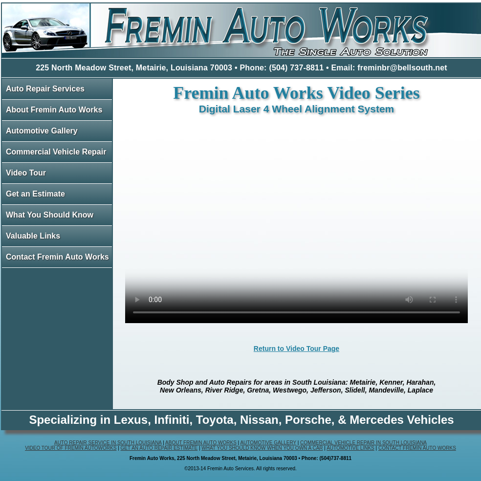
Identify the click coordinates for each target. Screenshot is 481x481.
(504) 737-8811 (296, 68)
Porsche (308, 419)
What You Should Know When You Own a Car (262, 448)
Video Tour (26, 173)
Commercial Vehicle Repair (56, 152)
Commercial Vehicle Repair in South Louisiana (363, 442)
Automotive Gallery (42, 131)
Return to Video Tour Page (296, 348)
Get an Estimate (35, 194)
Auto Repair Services (45, 89)
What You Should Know (49, 215)
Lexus (131, 419)
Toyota (215, 419)
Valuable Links (33, 236)
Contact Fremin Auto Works (57, 257)
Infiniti (171, 419)
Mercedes (377, 419)
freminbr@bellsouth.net (402, 68)
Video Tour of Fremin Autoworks (70, 448)
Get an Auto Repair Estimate (159, 448)
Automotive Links (350, 448)
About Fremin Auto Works (54, 110)
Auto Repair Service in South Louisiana (108, 442)
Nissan (259, 419)
